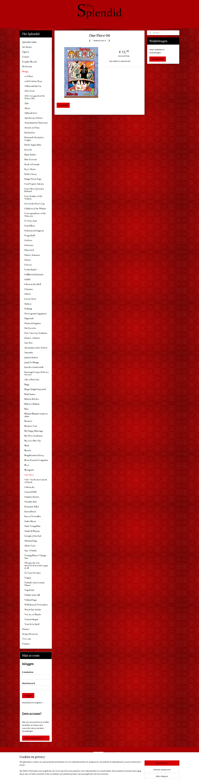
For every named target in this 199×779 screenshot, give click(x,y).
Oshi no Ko (29, 487)
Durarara (28, 245)
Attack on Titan (31, 127)
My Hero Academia (33, 435)
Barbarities (29, 132)
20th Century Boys (33, 81)
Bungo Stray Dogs (32, 179)
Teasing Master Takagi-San (35, 556)
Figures (25, 52)
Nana (26, 445)
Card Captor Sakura (34, 184)
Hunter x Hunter (32, 338)
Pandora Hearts (31, 497)
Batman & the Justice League (34, 138)
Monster (28, 421)
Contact (26, 643)
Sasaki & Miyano (32, 531)
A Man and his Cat (32, 86)
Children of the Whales (35, 208)
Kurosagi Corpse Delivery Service (36, 373)
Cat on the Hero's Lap (34, 203)
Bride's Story (30, 174)
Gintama (28, 289)
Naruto (27, 450)
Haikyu (27, 304)
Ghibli (27, 279)
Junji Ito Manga (31, 362)
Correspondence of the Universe (35, 214)
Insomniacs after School (35, 347)
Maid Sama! (30, 394)
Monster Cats (30, 426)
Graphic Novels (29, 61)
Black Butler (30, 154)
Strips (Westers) (30, 634)
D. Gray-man (30, 220)
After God (29, 91)
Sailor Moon (30, 521)
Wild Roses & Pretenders (36, 604)
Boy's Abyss (30, 169)
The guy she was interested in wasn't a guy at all (36, 565)
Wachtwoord (28, 683)
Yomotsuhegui (31, 619)
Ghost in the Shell (32, 284)
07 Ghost (28, 76)
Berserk (28, 149)
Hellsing (28, 308)
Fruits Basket (30, 269)
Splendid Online (29, 42)
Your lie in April (31, 624)
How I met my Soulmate (35, 333)
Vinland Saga (30, 600)
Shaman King (30, 540)
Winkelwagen (158, 59)
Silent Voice (30, 545)
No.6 (26, 465)
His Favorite (30, 328)
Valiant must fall (32, 595)
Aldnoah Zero (30, 113)
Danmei (25, 629)
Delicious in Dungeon (34, 230)
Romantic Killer (31, 506)
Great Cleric (30, 299)
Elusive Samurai (32, 255)
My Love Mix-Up (32, 440)
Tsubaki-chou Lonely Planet (34, 584)
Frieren (28, 264)
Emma (27, 260)
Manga (25, 71)
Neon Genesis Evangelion (36, 460)
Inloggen (28, 695)
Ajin (26, 103)
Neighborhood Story (34, 455)
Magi (26, 384)
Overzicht (63, 105)
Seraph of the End (32, 536)
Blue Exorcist (30, 159)
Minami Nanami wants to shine (36, 415)
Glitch (27, 294)
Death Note (29, 225)
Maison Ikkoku (31, 399)
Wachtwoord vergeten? (32, 702)
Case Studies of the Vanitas (33, 197)
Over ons (26, 639)
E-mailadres (27, 672)
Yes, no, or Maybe (32, 614)
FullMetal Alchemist (33, 274)
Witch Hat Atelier (32, 609)
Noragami (29, 470)
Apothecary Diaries (33, 118)
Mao (26, 409)
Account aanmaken (32, 738)
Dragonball (29, 235)
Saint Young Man (32, 526)
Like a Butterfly (31, 379)
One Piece (29, 475)
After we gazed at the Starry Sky (34, 97)
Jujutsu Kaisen (31, 357)
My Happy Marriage (33, 431)
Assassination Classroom (36, 122)
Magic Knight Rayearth (35, 389)
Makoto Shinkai (31, 404)
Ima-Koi (28, 342)
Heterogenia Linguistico (35, 313)
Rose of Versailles (32, 516)
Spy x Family (30, 550)
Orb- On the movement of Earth (35, 481)
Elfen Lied (29, 250)
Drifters (28, 240)
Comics (25, 56)
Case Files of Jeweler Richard (34, 190)
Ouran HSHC (30, 492)
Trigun (27, 578)
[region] (80, 768)
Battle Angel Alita (32, 145)
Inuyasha (28, 352)
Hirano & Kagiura (32, 323)
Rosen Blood (30, 511)
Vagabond (29, 590)
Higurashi (29, 318)
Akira (27, 108)
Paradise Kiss (30, 501)
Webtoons (27, 66)
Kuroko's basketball (33, 367)
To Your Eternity (32, 573)
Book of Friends (31, 164)
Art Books (27, 47)
